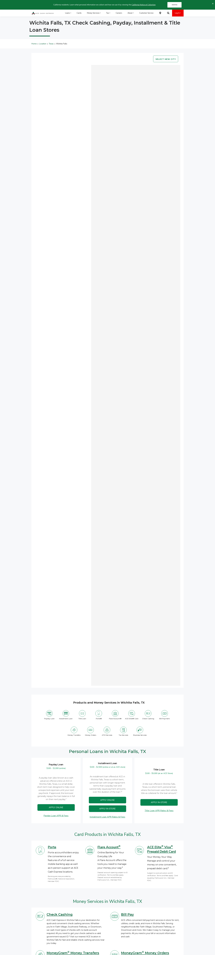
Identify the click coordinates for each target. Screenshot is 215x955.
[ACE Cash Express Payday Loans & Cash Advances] (42, 13)
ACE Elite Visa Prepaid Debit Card (161, 849)
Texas (51, 43)
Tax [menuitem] (107, 13)
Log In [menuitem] (177, 13)
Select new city (165, 59)
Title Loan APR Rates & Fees (159, 810)
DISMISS (174, 5)
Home (34, 43)
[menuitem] (160, 13)
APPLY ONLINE (56, 807)
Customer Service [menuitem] (146, 13)
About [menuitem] (130, 13)
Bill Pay (127, 914)
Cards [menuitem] (79, 13)
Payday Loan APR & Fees (56, 815)
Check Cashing (60, 914)
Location (42, 43)
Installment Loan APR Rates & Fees (107, 816)
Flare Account (109, 847)
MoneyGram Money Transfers (73, 953)
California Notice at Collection (143, 5)
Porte (52, 847)
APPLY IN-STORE (159, 802)
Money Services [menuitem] (93, 13)
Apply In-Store (107, 808)
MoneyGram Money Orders (145, 953)
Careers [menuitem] (119, 13)
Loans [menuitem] (67, 13)
